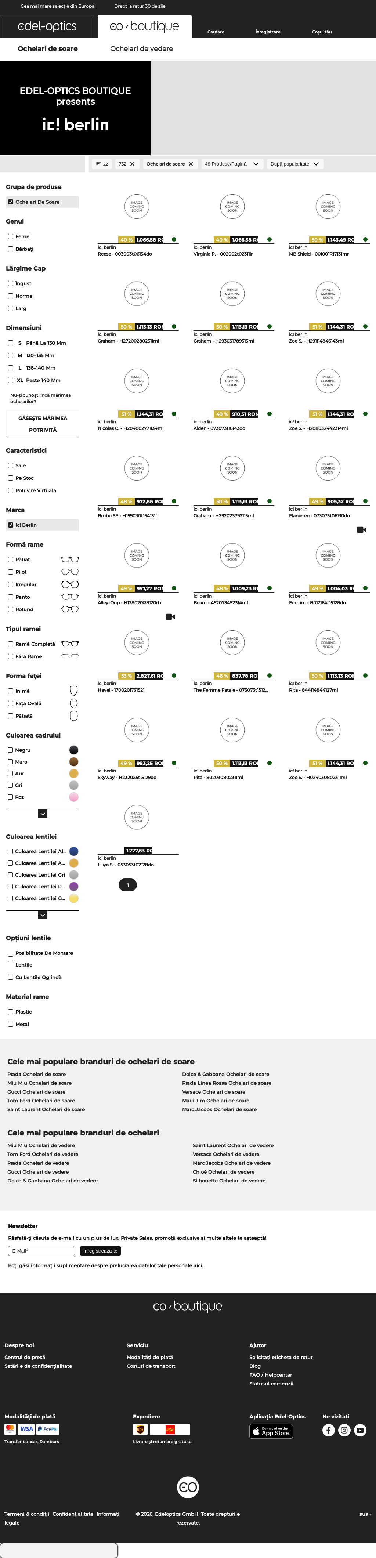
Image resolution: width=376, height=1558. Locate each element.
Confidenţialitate (73, 1514)
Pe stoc (20, 478)
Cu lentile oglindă (35, 977)
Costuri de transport (151, 1366)
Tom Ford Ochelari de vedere (42, 1154)
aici (198, 1265)
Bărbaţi (20, 249)
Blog (255, 1366)
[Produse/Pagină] (232, 164)
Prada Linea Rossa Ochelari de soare (226, 1083)
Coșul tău (322, 32)
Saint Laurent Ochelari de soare (46, 1109)
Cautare (215, 32)
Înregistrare (268, 32)
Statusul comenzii (271, 1384)
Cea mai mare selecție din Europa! (58, 6)
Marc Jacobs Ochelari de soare (219, 1109)
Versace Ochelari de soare (213, 1092)
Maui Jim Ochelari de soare (215, 1101)
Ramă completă (43, 644)
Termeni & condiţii (26, 1514)
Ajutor (257, 1345)
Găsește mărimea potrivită (42, 424)
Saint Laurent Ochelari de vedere (233, 1145)
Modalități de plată (150, 1357)
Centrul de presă (24, 1357)
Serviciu (137, 1345)
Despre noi (19, 1345)
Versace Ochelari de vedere (226, 1154)
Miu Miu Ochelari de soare (39, 1083)
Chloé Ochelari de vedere (223, 1172)
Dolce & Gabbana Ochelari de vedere (52, 1181)
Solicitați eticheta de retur (280, 1357)
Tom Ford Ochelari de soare (41, 1101)
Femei (19, 236)
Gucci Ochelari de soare (36, 1092)
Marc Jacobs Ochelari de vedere (232, 1163)
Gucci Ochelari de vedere (38, 1172)
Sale (17, 465)
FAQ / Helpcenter (270, 1375)
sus (365, 1514)
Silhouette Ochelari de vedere (229, 1181)
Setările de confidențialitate (38, 1366)
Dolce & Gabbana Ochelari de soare (225, 1074)
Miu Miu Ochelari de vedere (41, 1145)
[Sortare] (296, 164)
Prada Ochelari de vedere (38, 1163)
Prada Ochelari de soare (36, 1074)
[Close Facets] (42, 164)
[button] (47, 26)
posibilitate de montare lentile (40, 959)
